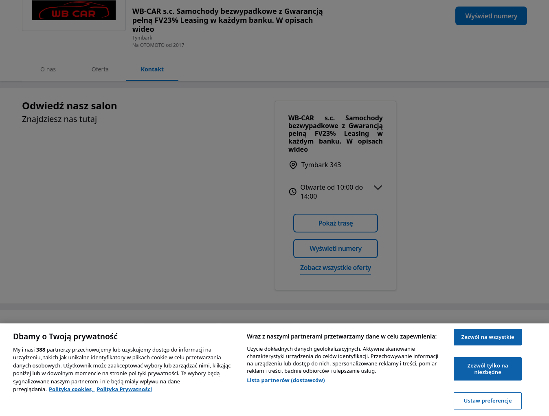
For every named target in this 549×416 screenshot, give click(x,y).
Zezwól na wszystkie (487, 337)
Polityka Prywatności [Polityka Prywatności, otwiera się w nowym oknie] (124, 389)
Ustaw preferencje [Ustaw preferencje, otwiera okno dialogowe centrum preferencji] (488, 400)
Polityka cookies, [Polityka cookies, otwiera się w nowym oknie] (72, 389)
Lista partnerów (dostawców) (286, 380)
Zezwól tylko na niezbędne (488, 369)
